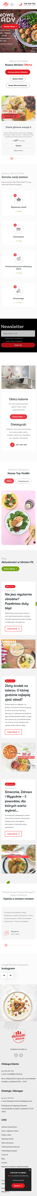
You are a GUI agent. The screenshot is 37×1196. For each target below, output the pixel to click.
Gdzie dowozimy (7, 1143)
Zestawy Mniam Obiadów (18, 72)
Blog (3, 1159)
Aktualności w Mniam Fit (17, 562)
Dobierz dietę (6, 1135)
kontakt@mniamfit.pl (14, 1074)
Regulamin (5, 1192)
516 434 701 (29, 4)
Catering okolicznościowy (10, 1147)
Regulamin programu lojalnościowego (14, 1167)
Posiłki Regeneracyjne (9, 1151)
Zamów (4, 1163)
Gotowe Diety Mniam (9, 1127)
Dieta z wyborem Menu (9, 1131)
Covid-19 (4, 1155)
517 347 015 (9, 1098)
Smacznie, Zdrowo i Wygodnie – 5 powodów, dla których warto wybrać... (18, 801)
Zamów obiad (10, 26)
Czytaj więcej (13, 629)
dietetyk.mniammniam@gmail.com (19, 1101)
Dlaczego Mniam (7, 1139)
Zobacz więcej (10, 569)
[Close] (29, 1170)
